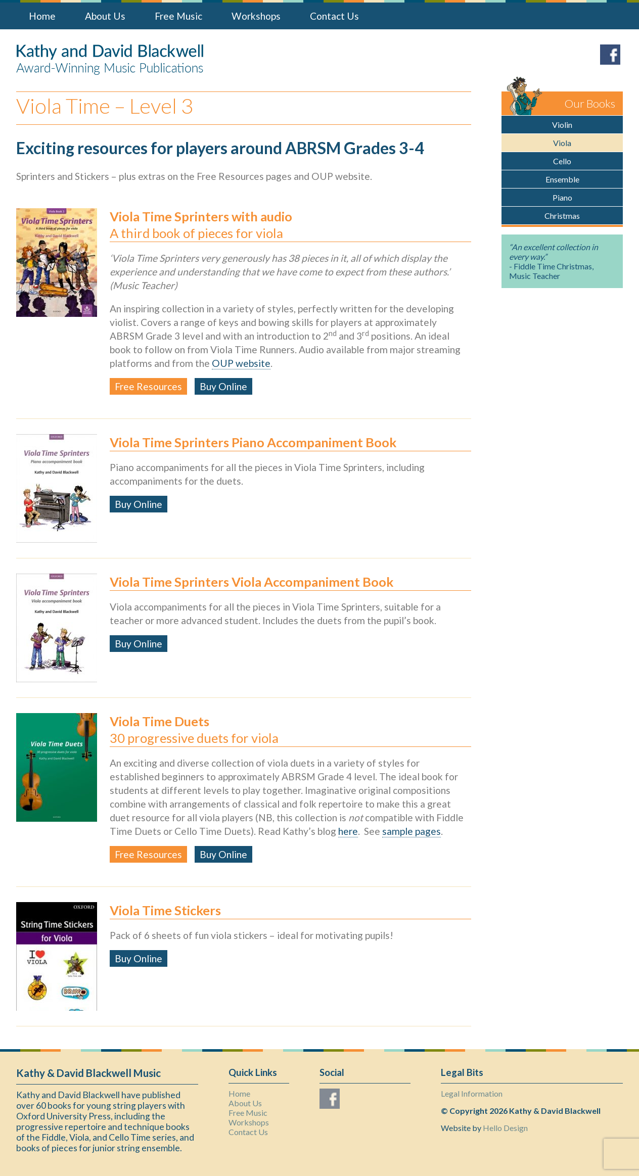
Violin (562, 124)
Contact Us (334, 16)
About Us (105, 16)
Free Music (178, 16)
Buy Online (223, 386)
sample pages (411, 831)
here (348, 831)
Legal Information (472, 1093)
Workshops (256, 16)
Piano (562, 197)
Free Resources (148, 386)
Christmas (562, 215)
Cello (562, 161)
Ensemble (562, 179)
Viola (562, 143)
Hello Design (505, 1128)
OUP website (241, 363)
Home (42, 16)
